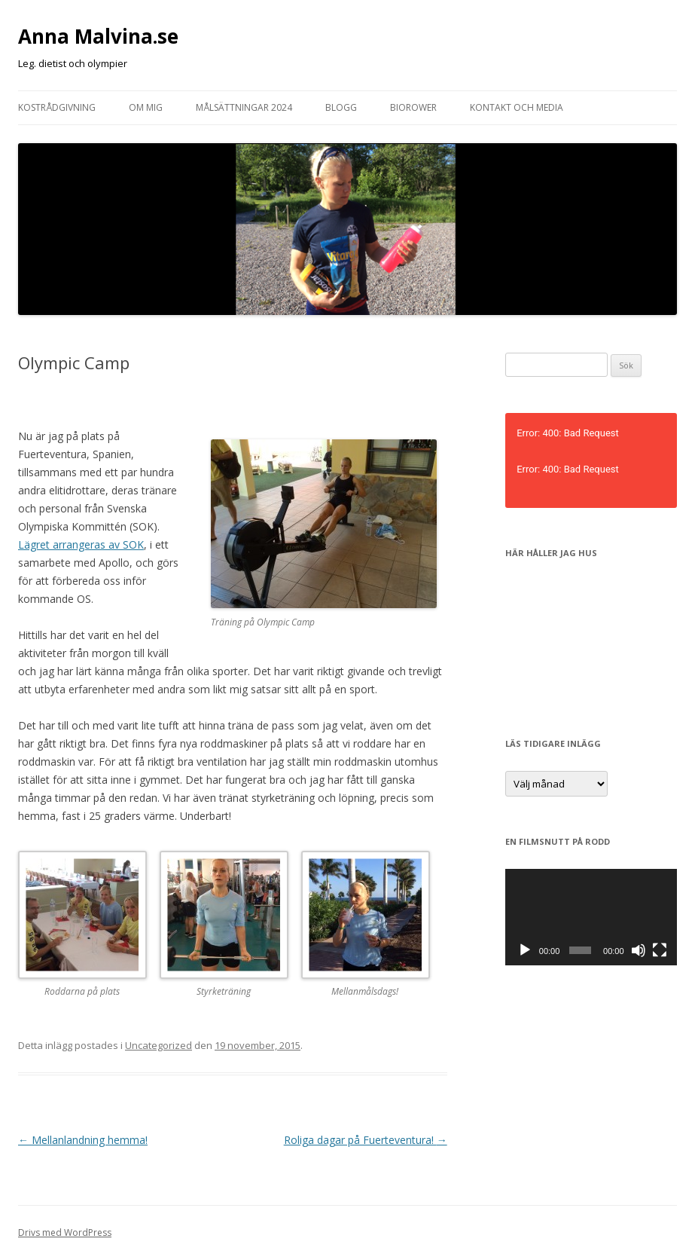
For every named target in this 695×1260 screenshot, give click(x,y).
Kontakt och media (516, 107)
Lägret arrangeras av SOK (81, 544)
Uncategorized (158, 1045)
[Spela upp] (524, 950)
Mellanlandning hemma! (83, 1140)
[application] (591, 917)
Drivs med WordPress (64, 1232)
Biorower (413, 107)
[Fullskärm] (659, 950)
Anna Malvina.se (98, 36)
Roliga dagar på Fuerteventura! (365, 1140)
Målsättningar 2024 (244, 107)
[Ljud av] (638, 950)
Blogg (341, 107)
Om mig (146, 107)
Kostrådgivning (57, 107)
